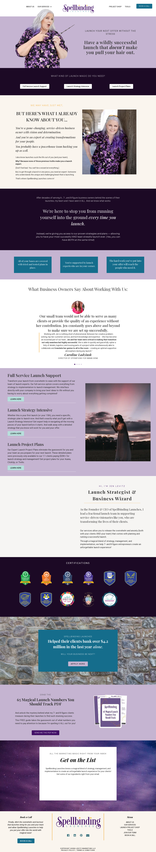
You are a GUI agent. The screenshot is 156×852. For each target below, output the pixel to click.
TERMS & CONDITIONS (86, 850)
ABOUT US (30, 7)
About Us (130, 822)
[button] (68, 835)
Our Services (130, 825)
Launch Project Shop (130, 827)
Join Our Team (130, 833)
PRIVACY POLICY (68, 850)
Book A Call (130, 835)
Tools (127, 7)
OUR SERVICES (43, 7)
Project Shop (115, 7)
